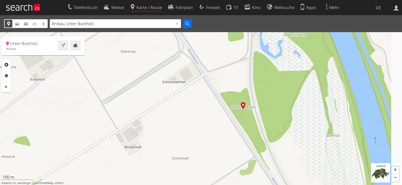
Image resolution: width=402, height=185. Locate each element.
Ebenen (6, 76)
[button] (395, 170)
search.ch (10, 183)
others (59, 183)
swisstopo (24, 183)
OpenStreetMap (42, 183)
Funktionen (6, 87)
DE (378, 8)
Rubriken (6, 64)
